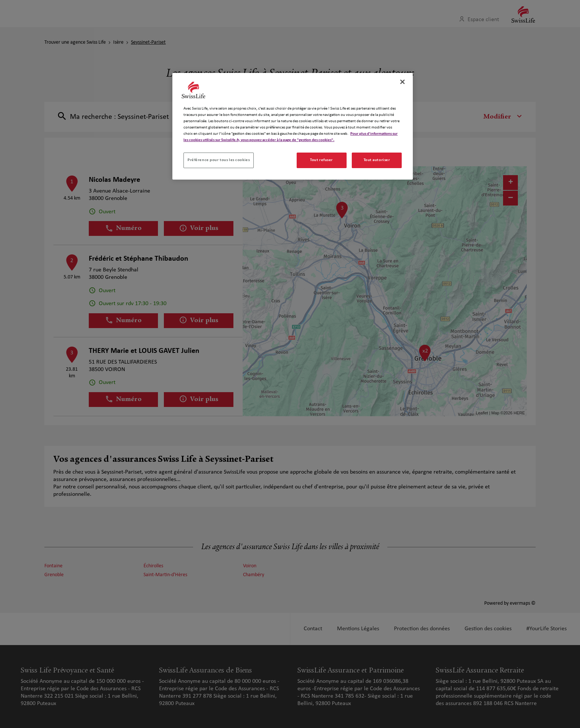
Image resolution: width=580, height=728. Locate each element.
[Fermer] (402, 82)
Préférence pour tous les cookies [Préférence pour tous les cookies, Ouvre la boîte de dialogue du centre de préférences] (219, 160)
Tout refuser (321, 160)
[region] (292, 126)
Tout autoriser (377, 160)
